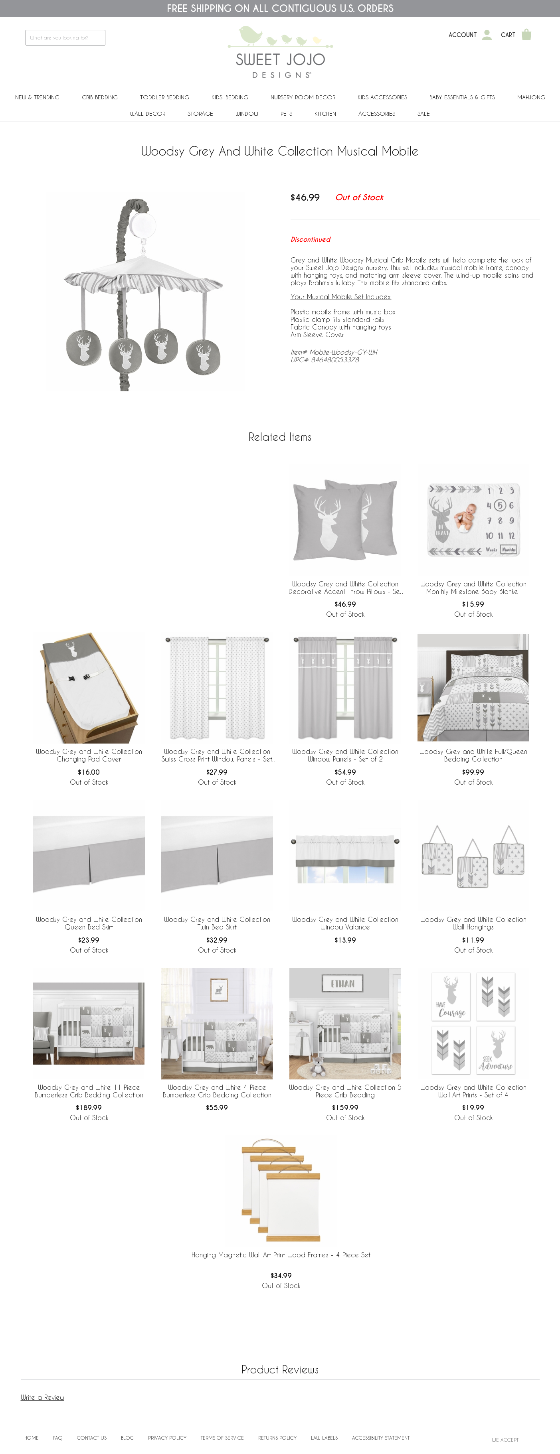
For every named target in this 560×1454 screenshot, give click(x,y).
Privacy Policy (167, 1437)
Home (31, 1437)
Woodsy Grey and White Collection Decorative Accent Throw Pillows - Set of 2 (345, 588)
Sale (424, 113)
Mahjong (531, 97)
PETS (286, 113)
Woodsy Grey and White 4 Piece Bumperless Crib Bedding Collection (217, 1091)
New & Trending (37, 97)
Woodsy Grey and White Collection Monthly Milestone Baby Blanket (473, 587)
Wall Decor (147, 113)
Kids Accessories (382, 97)
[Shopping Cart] (526, 35)
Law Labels (324, 1437)
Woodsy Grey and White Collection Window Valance (345, 923)
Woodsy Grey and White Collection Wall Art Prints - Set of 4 (473, 1091)
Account (463, 35)
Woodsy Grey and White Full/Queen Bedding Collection (473, 755)
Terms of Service (222, 1437)
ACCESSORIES (376, 113)
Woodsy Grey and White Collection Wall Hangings (473, 923)
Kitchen (325, 113)
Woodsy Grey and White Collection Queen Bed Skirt (89, 923)
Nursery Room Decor (303, 97)
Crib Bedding (100, 97)
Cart (508, 35)
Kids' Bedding (230, 97)
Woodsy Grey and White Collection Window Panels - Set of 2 (345, 755)
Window (246, 113)
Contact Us (92, 1437)
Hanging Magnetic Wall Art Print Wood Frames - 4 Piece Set (281, 1255)
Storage (200, 113)
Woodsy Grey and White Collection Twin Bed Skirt (217, 923)
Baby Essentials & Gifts (462, 97)
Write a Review (42, 1397)
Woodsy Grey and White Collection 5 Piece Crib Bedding (345, 1091)
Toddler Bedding (164, 97)
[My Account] (487, 35)
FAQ (58, 1437)
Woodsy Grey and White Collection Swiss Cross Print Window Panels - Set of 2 (217, 755)
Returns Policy (277, 1437)
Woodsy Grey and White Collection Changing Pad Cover (89, 755)
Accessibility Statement (381, 1437)
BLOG (127, 1437)
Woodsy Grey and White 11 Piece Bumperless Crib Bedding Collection (89, 1091)
